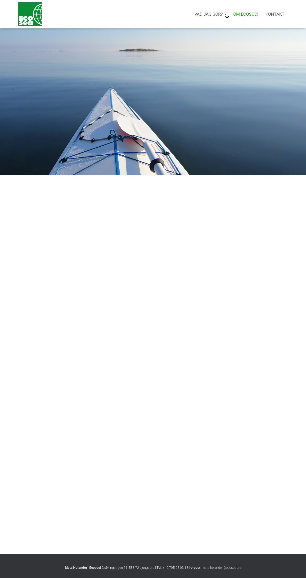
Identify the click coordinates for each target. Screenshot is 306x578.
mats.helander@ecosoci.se (221, 567)
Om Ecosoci (245, 14)
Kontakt (275, 14)
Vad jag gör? (210, 14)
